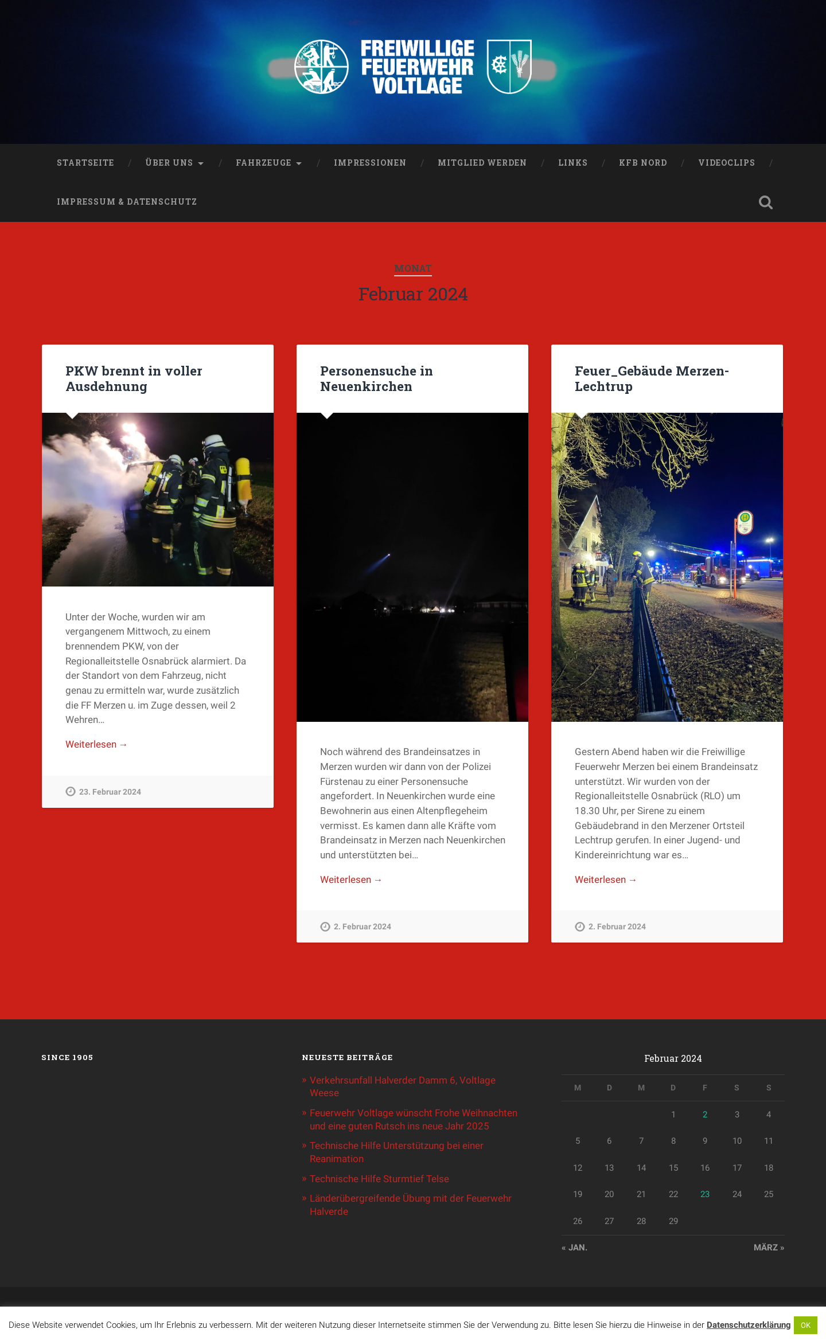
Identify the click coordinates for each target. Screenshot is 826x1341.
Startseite (85, 164)
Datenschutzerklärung (749, 1325)
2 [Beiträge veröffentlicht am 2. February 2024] (705, 1116)
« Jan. (574, 1248)
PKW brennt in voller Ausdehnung (133, 379)
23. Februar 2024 (110, 793)
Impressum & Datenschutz (127, 203)
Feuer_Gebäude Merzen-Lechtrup (651, 379)
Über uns (169, 164)
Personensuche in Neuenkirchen (376, 379)
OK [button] (806, 1325)
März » (769, 1248)
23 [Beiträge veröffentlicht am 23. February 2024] (705, 1195)
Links (573, 164)
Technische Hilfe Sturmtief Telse (379, 1178)
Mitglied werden (482, 164)
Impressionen (370, 164)
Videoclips (726, 164)
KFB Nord (643, 164)
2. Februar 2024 (362, 928)
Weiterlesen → (96, 746)
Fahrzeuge (263, 164)
